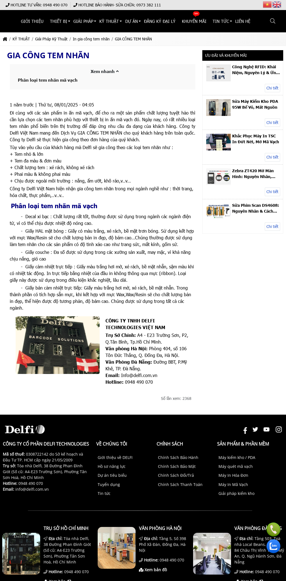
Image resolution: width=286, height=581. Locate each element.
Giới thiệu (65, 21)
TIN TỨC (234, 21)
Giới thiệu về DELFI (115, 457)
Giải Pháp (111, 21)
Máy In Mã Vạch (233, 484)
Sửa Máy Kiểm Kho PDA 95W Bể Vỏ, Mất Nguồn (255, 104)
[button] (273, 21)
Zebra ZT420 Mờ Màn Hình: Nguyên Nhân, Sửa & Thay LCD (253, 173)
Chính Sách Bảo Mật (177, 466)
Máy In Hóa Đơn (233, 475)
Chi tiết (272, 88)
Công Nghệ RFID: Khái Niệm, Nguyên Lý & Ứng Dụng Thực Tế (255, 69)
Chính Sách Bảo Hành (178, 457)
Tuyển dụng (109, 484)
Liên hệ (253, 21)
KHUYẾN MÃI (210, 21)
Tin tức (104, 493)
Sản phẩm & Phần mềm (243, 444)
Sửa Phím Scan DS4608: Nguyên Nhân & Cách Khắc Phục (255, 208)
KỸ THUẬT (134, 21)
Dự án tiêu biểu (112, 475)
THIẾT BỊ (89, 21)
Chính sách (170, 444)
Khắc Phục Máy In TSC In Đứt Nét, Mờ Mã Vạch (255, 138)
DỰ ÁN (154, 21)
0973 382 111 (148, 5)
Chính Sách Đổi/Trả (176, 475)
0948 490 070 (55, 5)
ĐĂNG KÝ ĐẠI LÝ (179, 21)
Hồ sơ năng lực (112, 466)
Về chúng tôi (111, 444)
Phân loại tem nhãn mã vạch (48, 79)
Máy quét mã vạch (235, 466)
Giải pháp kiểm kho (236, 493)
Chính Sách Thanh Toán (180, 484)
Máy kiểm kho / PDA (236, 457)
